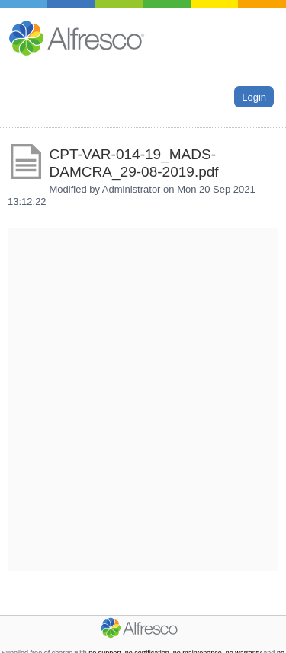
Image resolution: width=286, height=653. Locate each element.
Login (254, 96)
